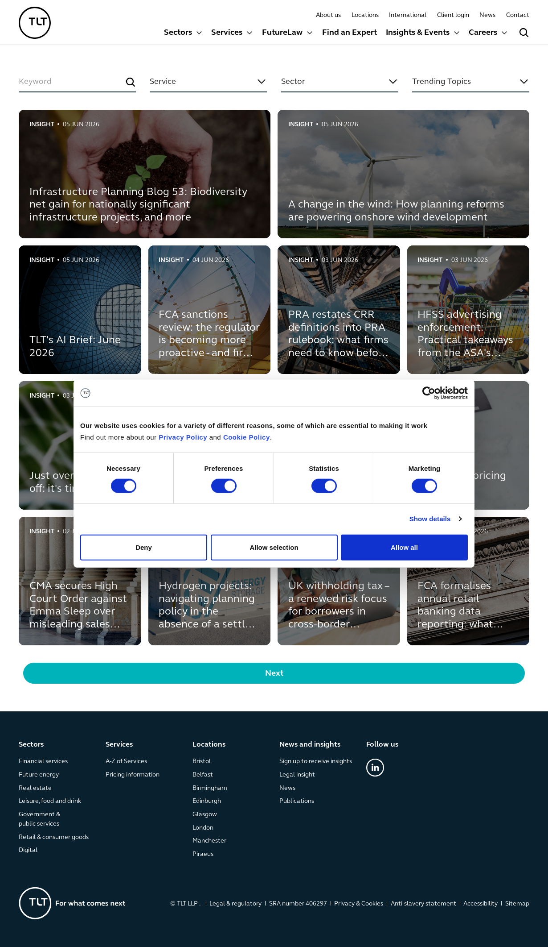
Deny (143, 547)
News (487, 15)
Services (226, 33)
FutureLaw (282, 33)
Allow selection (273, 547)
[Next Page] (274, 673)
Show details (430, 519)
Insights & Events (418, 33)
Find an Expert (349, 33)
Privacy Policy (183, 437)
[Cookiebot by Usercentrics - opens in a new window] (429, 393)
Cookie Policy (246, 437)
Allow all (404, 547)
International (407, 15)
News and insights (309, 744)
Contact (517, 15)
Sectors (178, 33)
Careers (483, 33)
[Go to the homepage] (72, 903)
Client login (453, 15)
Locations (365, 15)
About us (328, 15)
